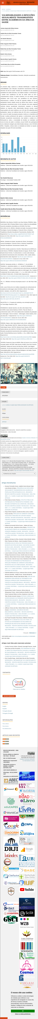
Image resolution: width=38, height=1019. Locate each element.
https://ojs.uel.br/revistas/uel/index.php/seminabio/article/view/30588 (17, 354)
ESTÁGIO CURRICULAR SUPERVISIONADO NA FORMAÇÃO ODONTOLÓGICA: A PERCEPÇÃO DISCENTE (19, 598)
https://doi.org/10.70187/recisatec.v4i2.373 (14, 71)
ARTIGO (4, 421)
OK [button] (23, 1011)
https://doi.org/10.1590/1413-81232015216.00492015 (14, 260)
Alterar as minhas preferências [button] (23, 1014)
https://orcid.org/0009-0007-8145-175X (7, 45)
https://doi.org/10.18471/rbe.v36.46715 (10, 298)
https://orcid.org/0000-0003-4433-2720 (7, 50)
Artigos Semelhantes (9, 483)
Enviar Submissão (9, 696)
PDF (4, 387)
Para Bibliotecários (7, 728)
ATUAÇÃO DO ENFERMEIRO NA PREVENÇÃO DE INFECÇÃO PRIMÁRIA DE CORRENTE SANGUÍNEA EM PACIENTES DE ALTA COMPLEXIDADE (19, 562)
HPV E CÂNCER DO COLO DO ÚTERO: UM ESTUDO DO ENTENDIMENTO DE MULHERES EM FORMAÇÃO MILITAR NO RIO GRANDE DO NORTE (18, 621)
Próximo (32, 633)
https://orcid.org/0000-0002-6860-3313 (7, 66)
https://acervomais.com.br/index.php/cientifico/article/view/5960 (16, 337)
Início (3, 9)
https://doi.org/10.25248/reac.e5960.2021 (22, 339)
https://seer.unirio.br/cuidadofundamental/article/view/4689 (15, 276)
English (4, 706)
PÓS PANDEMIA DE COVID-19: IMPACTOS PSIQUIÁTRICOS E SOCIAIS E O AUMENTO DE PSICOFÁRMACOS (20, 650)
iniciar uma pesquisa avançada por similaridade (23, 636)
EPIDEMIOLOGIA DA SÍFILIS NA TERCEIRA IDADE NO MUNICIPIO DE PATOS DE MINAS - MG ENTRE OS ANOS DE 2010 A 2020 (19, 545)
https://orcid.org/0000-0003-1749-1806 (7, 55)
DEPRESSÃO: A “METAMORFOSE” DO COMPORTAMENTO (20, 660)
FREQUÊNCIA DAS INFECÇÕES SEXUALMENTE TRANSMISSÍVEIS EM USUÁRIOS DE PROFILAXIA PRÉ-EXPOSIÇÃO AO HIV (19, 490)
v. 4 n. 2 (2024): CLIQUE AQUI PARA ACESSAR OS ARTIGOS (16, 10)
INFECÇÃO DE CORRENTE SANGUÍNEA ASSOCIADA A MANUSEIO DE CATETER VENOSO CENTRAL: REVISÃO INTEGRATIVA (19, 515)
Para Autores (6, 726)
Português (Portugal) (8, 713)
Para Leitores (6, 723)
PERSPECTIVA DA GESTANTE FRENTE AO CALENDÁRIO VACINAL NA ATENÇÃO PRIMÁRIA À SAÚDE (20, 529)
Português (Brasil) (7, 711)
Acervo (8, 9)
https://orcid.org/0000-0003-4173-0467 (7, 40)
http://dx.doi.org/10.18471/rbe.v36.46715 (16, 297)
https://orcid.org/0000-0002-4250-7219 (7, 30)
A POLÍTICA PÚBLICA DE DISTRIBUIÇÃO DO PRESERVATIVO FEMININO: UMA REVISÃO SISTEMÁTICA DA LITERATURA (19, 502)
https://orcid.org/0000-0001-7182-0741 (7, 35)
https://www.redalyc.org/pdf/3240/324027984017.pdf (21, 234)
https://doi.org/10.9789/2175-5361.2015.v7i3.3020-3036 (22, 278)
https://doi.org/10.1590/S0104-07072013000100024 (13, 319)
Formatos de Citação (9, 473)
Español (5, 708)
